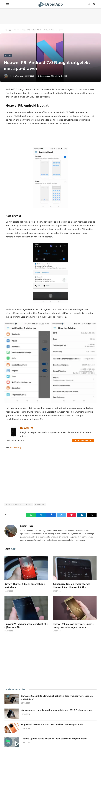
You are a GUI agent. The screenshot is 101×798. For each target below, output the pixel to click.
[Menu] (7, 4)
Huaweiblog (15, 447)
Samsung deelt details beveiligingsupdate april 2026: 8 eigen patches (56, 710)
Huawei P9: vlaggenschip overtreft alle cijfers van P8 (26, 626)
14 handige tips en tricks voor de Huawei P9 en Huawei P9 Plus (71, 586)
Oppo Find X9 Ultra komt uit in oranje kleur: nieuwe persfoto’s (52, 724)
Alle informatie (83, 440)
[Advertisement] (50, 16)
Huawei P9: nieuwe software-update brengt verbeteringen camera (73, 626)
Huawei (29, 504)
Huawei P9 (26, 427)
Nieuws (16, 30)
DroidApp (7, 30)
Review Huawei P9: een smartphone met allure (24, 586)
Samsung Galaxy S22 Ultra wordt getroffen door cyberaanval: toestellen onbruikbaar (57, 697)
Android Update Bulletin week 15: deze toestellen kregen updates (54, 738)
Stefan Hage (18, 76)
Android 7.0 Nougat (14, 504)
